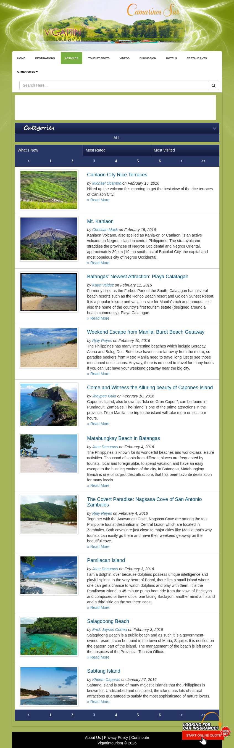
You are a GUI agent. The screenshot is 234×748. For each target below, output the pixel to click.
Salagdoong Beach (108, 621)
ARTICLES (71, 58)
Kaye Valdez (103, 285)
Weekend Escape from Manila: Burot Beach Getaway (145, 332)
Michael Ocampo (106, 183)
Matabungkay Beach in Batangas (123, 438)
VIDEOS (125, 58)
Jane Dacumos (105, 447)
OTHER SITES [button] (27, 71)
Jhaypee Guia (104, 396)
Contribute (140, 737)
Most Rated (96, 150)
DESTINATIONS (45, 58)
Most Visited (164, 150)
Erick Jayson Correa (109, 629)
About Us (93, 737)
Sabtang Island (103, 671)
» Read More (98, 200)
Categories (38, 128)
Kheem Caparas (106, 679)
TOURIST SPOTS (99, 58)
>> (203, 161)
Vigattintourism (110, 743)
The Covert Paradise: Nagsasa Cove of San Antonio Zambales (144, 502)
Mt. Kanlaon (100, 221)
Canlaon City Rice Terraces (117, 174)
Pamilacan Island (106, 560)
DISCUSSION (148, 58)
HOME (21, 58)
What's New (28, 150)
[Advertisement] (115, 107)
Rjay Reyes (102, 340)
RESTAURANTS (197, 58)
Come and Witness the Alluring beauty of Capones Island (150, 387)
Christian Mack (105, 229)
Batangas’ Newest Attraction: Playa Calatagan (137, 276)
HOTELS (171, 58)
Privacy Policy (116, 737)
